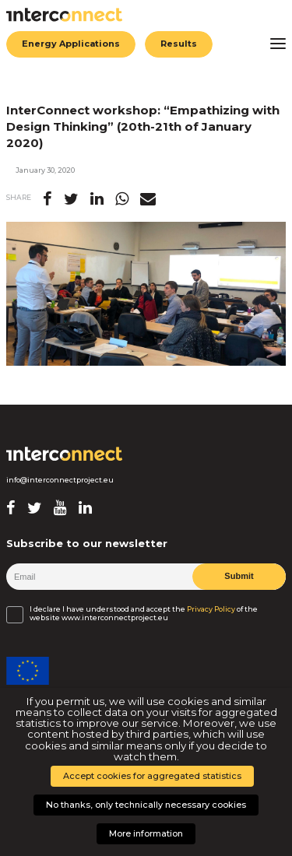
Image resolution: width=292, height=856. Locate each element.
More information (146, 833)
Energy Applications (71, 43)
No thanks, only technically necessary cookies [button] (146, 804)
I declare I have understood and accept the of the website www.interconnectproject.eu (144, 613)
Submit (238, 576)
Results (178, 43)
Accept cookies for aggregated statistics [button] (152, 775)
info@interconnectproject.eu (60, 480)
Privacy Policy (211, 609)
